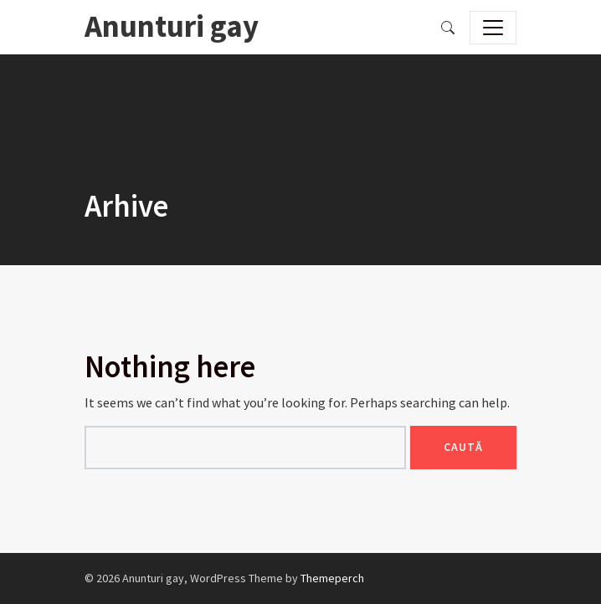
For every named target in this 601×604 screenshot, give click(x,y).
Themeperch (332, 578)
